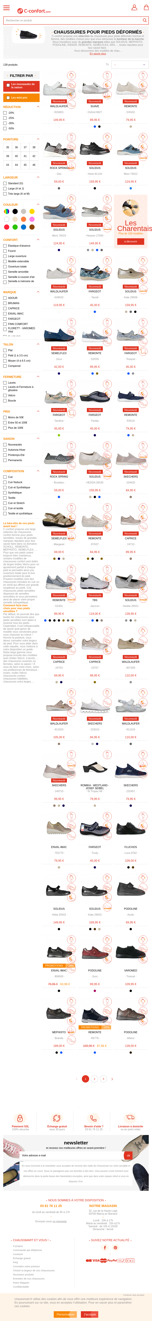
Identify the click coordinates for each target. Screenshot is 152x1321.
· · (59, 112)
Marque (9, 292)
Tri (107, 64)
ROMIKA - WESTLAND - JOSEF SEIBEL (95, 787)
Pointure (10, 139)
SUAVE (95, 106)
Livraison (18, 1254)
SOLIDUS (95, 168)
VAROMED (130, 970)
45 (25, 165)
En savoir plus (98, 53)
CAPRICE (130, 538)
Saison (8, 438)
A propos (18, 1246)
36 (16, 147)
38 (34, 147)
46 (34, 165)
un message (59, 1221)
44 (16, 165)
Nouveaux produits (24, 1274)
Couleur (10, 204)
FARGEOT (95, 291)
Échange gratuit (22, 1258)
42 (34, 156)
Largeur (10, 177)
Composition (13, 471)
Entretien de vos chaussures (29, 1278)
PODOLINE (131, 908)
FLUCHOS (131, 847)
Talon (8, 344)
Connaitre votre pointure (27, 1266)
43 (7, 165)
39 (7, 156)
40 (16, 156)
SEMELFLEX (59, 353)
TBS (94, 600)
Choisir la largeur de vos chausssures (34, 1270)
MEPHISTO (59, 1032)
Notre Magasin (21, 1282)
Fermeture (12, 377)
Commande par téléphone (28, 1250)
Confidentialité (21, 1286)
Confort (10, 240)
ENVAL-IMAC (59, 847)
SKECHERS (131, 476)
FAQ (15, 1262)
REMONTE (130, 106)
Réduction (12, 107)
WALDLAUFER (59, 106)
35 (7, 147)
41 (25, 156)
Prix (6, 411)
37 (25, 147)
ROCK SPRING (59, 168)
